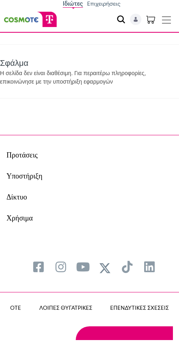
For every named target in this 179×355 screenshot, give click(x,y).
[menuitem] (38, 266)
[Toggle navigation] (166, 18)
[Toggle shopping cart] (150, 19)
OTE (15, 307)
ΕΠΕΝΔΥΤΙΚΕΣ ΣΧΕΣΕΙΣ (139, 307)
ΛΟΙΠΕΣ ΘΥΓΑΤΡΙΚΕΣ (65, 307)
